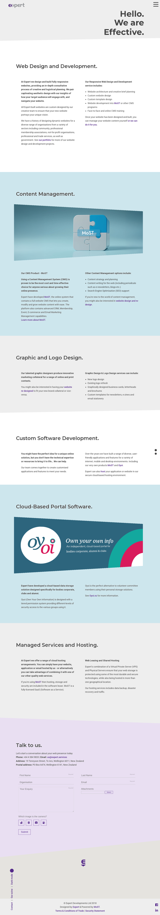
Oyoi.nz (93, 595)
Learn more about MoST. (33, 320)
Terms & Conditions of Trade (69, 910)
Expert (76, 907)
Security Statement (95, 910)
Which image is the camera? (32, 816)
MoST (117, 103)
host (103, 471)
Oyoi (120, 465)
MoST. (97, 907)
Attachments (87, 789)
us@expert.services (57, 757)
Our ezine (11, 893)
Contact (11, 906)
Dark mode (11, 879)
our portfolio (45, 140)
